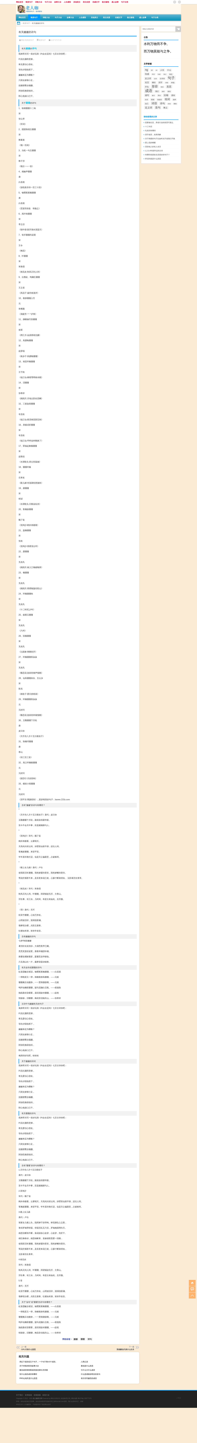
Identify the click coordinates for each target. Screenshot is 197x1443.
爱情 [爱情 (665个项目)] (173, 95)
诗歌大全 (38, 2)
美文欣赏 (86, 2)
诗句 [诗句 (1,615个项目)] (162, 103)
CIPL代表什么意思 (28, 1349)
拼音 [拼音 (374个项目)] (163, 91)
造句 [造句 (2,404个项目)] (157, 107)
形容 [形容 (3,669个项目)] (155, 86)
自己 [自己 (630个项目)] (147, 104)
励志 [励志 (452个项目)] (170, 74)
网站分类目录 (55, 1398)
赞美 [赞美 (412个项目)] (175, 104)
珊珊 (28, 103)
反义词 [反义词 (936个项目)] (148, 78)
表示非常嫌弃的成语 (89, 1378)
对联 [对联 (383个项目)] (166, 82)
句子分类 (124, 2)
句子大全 (48, 2)
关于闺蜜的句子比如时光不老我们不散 (160, 139)
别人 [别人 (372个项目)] (165, 74)
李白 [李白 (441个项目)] (159, 95)
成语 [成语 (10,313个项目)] (148, 91)
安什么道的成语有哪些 (28, 1374)
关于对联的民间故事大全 (29, 1366)
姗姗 (28, 48)
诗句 (34, 48)
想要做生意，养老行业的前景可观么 (159, 122)
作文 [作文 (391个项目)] (153, 74)
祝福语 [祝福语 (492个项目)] (159, 100)
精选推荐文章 (65, 1398)
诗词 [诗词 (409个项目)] (169, 104)
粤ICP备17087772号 (84, 1398)
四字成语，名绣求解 (153, 135)
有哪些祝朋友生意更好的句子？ (157, 155)
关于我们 (19, 1395)
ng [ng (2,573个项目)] (146, 69)
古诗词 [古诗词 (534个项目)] (162, 79)
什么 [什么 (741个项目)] (169, 70)
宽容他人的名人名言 (153, 147)
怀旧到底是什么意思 (153, 159)
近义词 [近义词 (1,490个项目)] (148, 107)
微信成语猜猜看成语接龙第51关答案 (33, 1370)
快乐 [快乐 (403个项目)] (162, 87)
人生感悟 (67, 2)
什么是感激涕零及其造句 (90, 1374)
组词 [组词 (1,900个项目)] (167, 99)
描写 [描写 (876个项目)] (147, 95)
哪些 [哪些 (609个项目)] (154, 83)
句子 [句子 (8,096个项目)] (171, 78)
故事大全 (57, 2)
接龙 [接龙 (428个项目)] (169, 91)
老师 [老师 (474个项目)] (174, 100)
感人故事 (115, 2)
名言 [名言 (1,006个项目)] (147, 82)
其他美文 (76, 2)
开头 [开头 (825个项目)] (147, 87)
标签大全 (46, 1395)
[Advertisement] (75, 1425)
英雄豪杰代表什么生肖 (125, 1349)
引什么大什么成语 (88, 1370)
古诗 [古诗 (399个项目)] (155, 78)
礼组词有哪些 (150, 131)
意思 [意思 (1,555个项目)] (169, 86)
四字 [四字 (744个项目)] (160, 83)
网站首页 (19, 2)
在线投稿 (37, 1395)
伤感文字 (96, 2)
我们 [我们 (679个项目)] (157, 91)
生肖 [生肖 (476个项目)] (146, 100)
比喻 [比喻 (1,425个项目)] (166, 95)
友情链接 (28, 1395)
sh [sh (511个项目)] (152, 70)
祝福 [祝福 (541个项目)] (152, 100)
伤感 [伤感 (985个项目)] (147, 74)
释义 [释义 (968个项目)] (165, 108)
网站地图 (74, 1398)
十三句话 (148, 127)
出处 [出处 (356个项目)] (159, 74)
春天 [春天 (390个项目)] (153, 95)
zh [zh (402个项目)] (156, 70)
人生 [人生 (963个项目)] (162, 70)
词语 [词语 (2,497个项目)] (154, 103)
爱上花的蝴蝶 (150, 143)
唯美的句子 (29, 40)
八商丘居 (84, 1362)
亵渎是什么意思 (87, 1366)
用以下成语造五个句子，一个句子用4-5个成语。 (38, 1362)
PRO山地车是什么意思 (28, 1378)
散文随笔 (105, 2)
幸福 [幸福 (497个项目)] (172, 83)
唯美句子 (29, 2)
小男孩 (178, 1398)
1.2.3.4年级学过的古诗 (154, 151)
